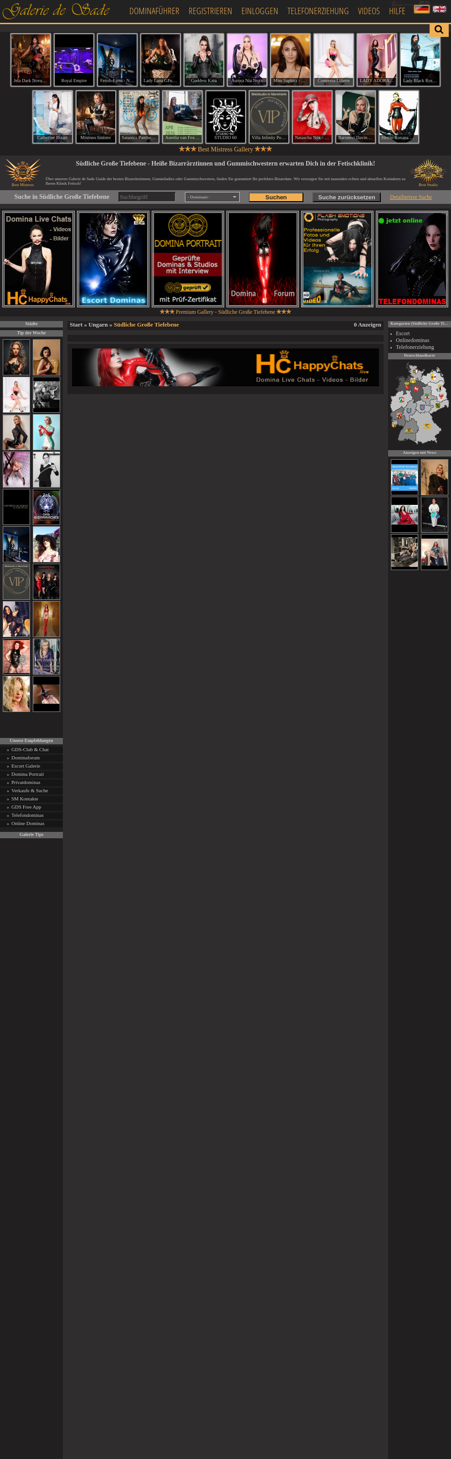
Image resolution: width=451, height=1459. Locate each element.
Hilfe (397, 11)
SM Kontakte (24, 798)
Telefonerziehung (318, 11)
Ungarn (98, 324)
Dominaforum (25, 757)
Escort (403, 333)
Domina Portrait (27, 774)
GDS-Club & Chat (30, 749)
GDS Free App (26, 807)
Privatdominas (26, 782)
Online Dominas (27, 823)
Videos (369, 11)
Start (76, 324)
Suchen (276, 197)
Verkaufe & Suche (29, 790)
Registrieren (210, 11)
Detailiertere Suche (411, 197)
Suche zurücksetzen (346, 197)
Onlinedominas (412, 340)
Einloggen (259, 11)
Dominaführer (154, 11)
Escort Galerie (25, 765)
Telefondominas (27, 815)
